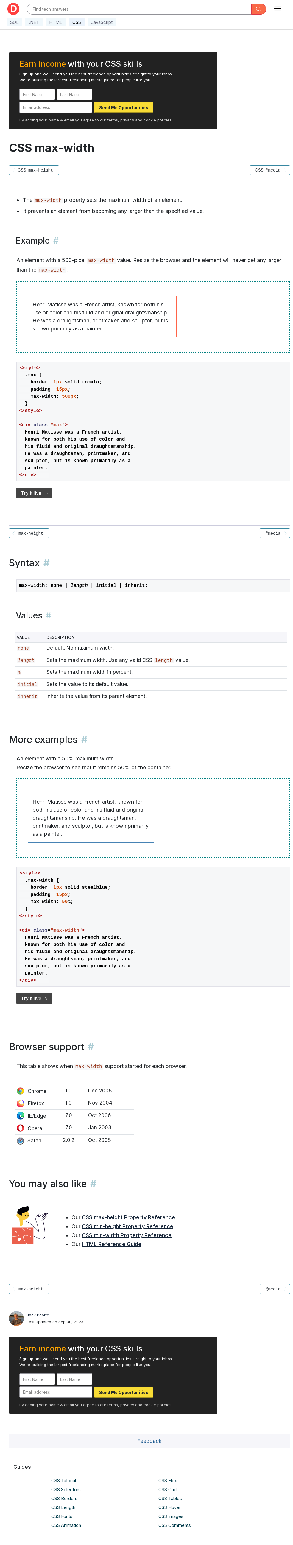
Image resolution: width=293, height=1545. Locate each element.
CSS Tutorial (63, 1480)
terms (112, 120)
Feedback (149, 1441)
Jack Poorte (38, 1314)
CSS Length (63, 1507)
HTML (55, 22)
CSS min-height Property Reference (127, 1226)
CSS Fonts (61, 1516)
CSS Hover (169, 1507)
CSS (76, 22)
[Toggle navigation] (277, 7)
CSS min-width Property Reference (127, 1235)
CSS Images (170, 1516)
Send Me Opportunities (123, 107)
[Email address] (55, 107)
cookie (150, 120)
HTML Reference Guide (111, 1244)
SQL (14, 22)
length (164, 660)
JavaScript (102, 22)
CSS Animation (66, 1525)
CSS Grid (167, 1489)
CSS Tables (170, 1498)
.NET (34, 22)
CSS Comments (174, 1525)
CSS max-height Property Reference (128, 1217)
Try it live (34, 493)
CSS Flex (167, 1480)
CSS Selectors (66, 1489)
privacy (127, 120)
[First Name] (37, 94)
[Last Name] (74, 94)
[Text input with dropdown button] (139, 9)
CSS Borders (64, 1498)
